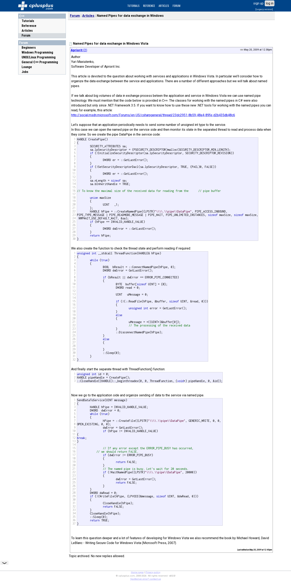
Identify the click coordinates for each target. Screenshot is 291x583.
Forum (26, 35)
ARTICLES (164, 5)
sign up (258, 3)
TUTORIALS (133, 5)
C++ (21, 16)
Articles (27, 31)
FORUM (176, 5)
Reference (29, 26)
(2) (79, 50)
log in (269, 3)
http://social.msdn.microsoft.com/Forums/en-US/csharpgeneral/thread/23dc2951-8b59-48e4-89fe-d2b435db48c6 (153, 115)
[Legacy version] (264, 9)
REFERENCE (149, 5)
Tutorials (28, 21)
